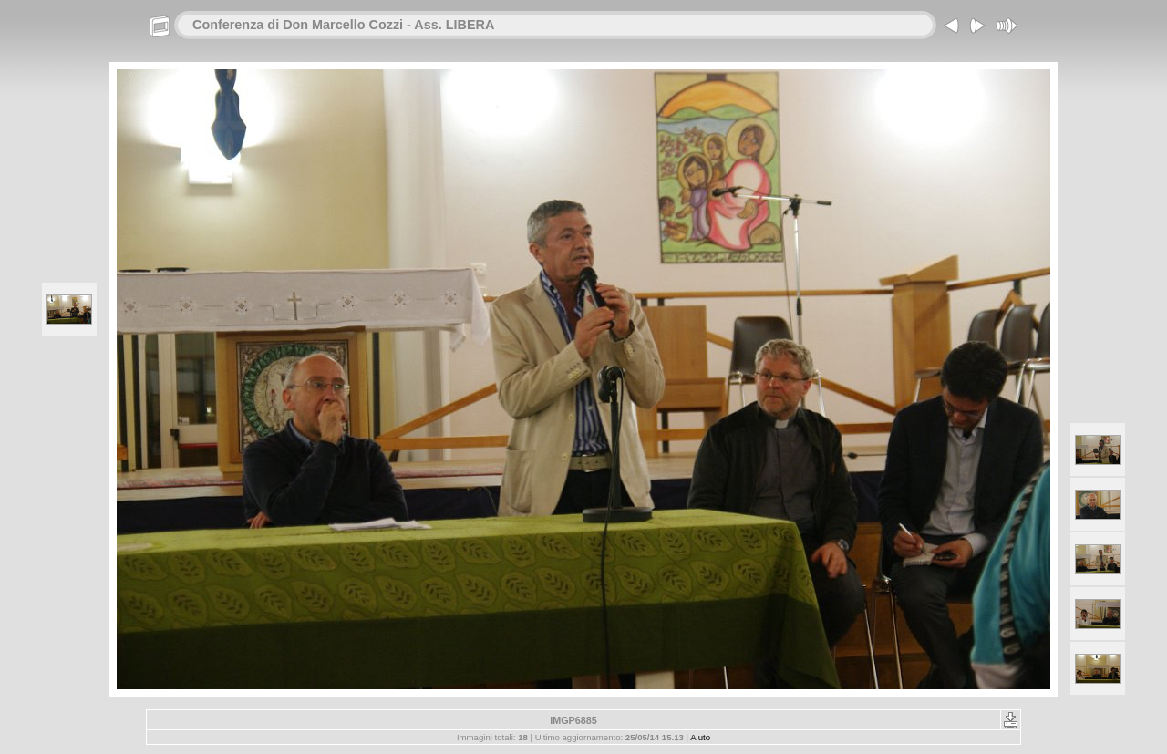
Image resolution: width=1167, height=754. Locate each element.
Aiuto (700, 737)
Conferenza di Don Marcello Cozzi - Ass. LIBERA (343, 24)
